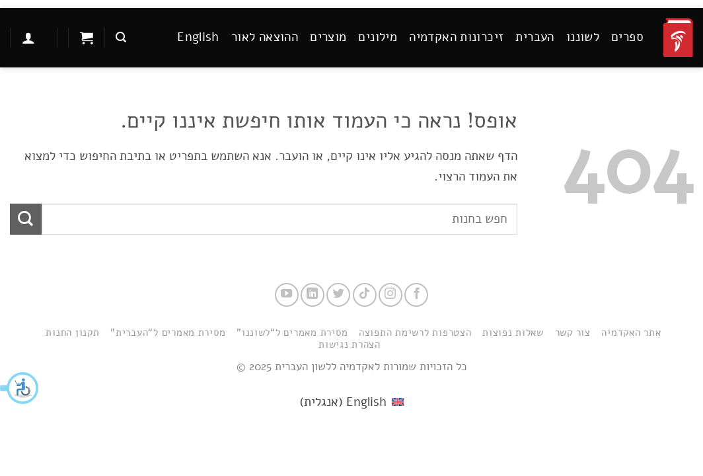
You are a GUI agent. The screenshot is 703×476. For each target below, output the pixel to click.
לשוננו (582, 37)
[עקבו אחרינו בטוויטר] (338, 295)
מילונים (377, 37)
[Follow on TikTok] (365, 295)
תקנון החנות (72, 332)
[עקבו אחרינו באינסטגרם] (390, 295)
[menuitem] (198, 37)
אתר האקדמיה (631, 332)
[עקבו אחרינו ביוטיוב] (287, 295)
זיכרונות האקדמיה (456, 37)
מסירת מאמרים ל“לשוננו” (292, 332)
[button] (20, 388)
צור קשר (573, 332)
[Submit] (26, 219)
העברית (534, 37)
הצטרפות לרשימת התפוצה (415, 332)
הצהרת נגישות (349, 344)
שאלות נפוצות (513, 332)
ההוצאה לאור (264, 37)
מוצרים (328, 37)
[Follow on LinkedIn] (312, 295)
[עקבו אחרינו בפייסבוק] (416, 295)
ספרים (627, 37)
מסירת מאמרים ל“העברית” (167, 332)
